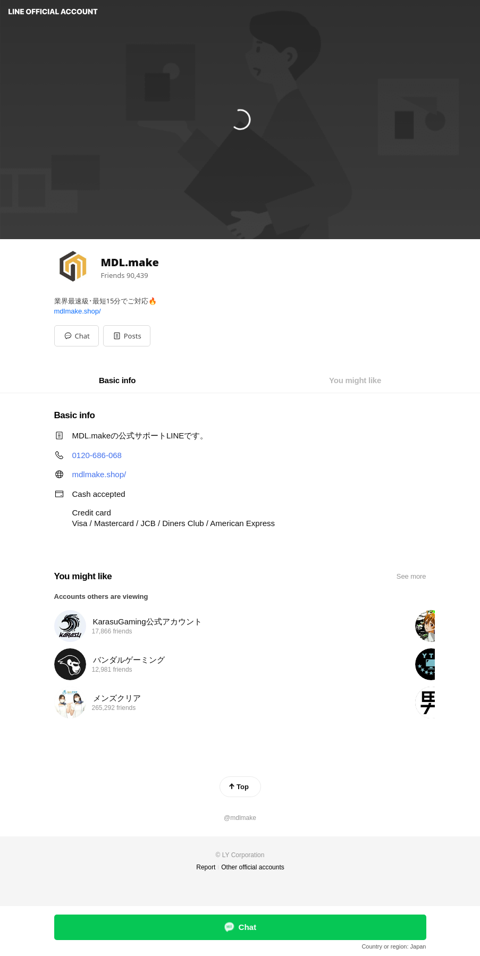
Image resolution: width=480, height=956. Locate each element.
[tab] (117, 380)
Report (205, 867)
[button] (126, 335)
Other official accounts (252, 867)
